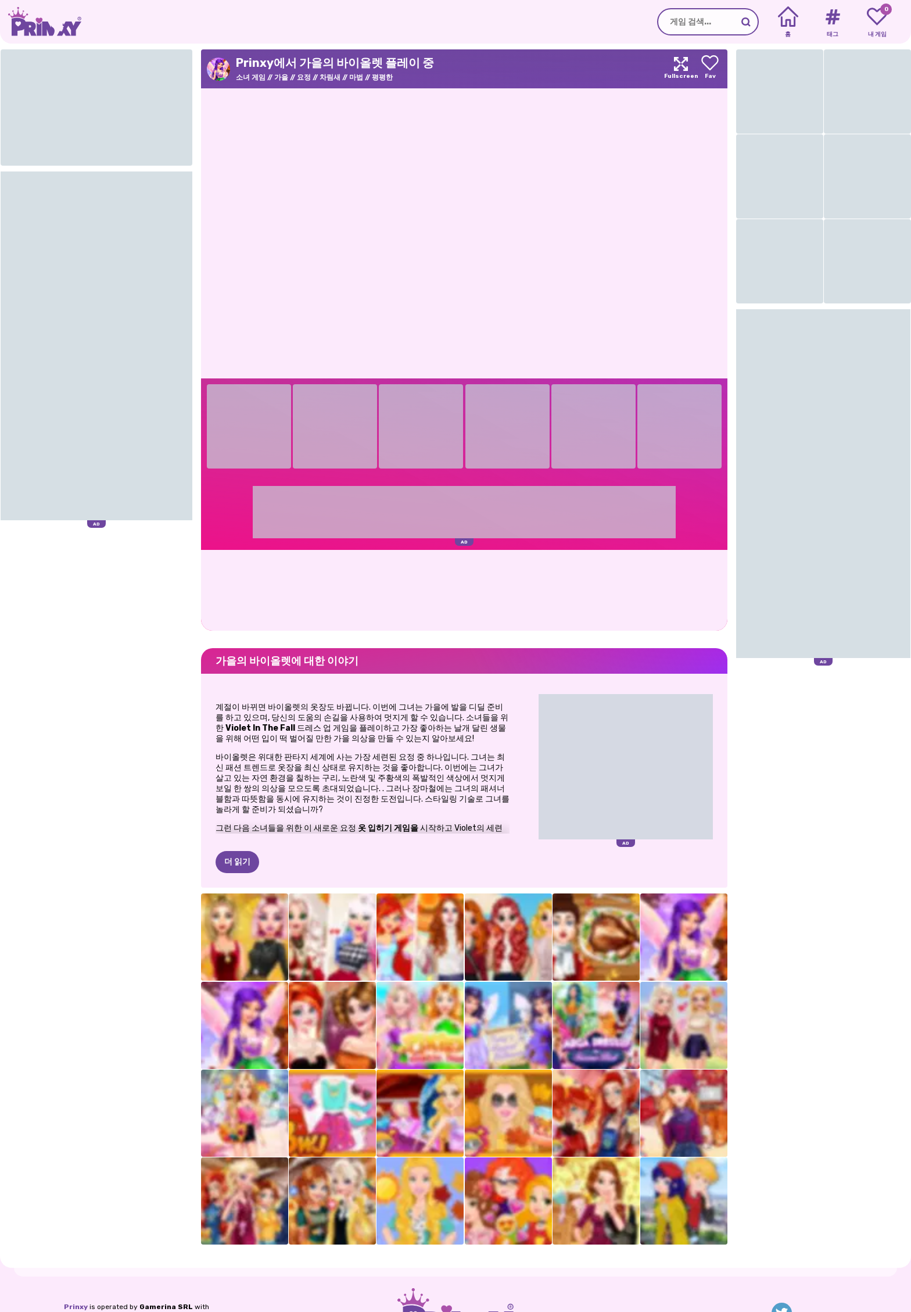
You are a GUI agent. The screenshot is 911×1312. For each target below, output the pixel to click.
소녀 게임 (251, 77)
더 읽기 (237, 862)
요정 (304, 77)
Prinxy (76, 1307)
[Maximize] (681, 69)
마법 (356, 77)
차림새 (330, 77)
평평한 (382, 77)
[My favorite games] (877, 22)
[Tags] (832, 22)
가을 (281, 77)
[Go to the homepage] (40, 22)
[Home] (788, 22)
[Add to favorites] (710, 69)
